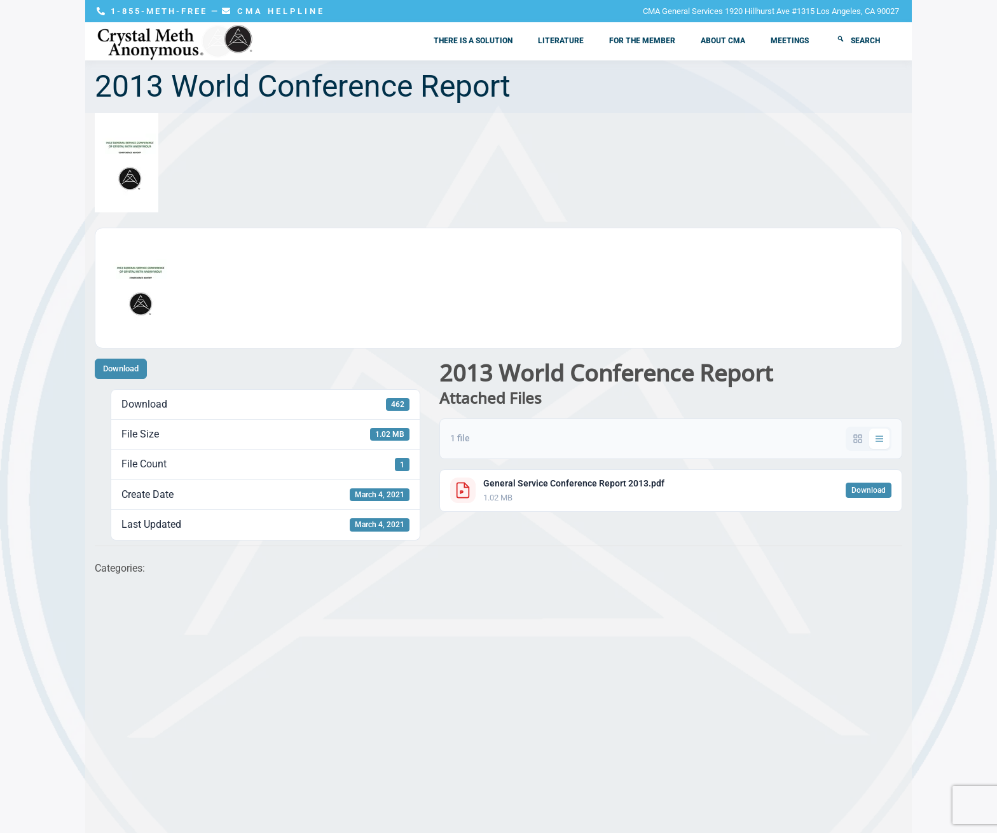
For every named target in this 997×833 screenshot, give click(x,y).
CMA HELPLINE (273, 11)
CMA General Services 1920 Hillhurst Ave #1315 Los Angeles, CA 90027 (771, 11)
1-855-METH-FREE (154, 11)
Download (121, 368)
